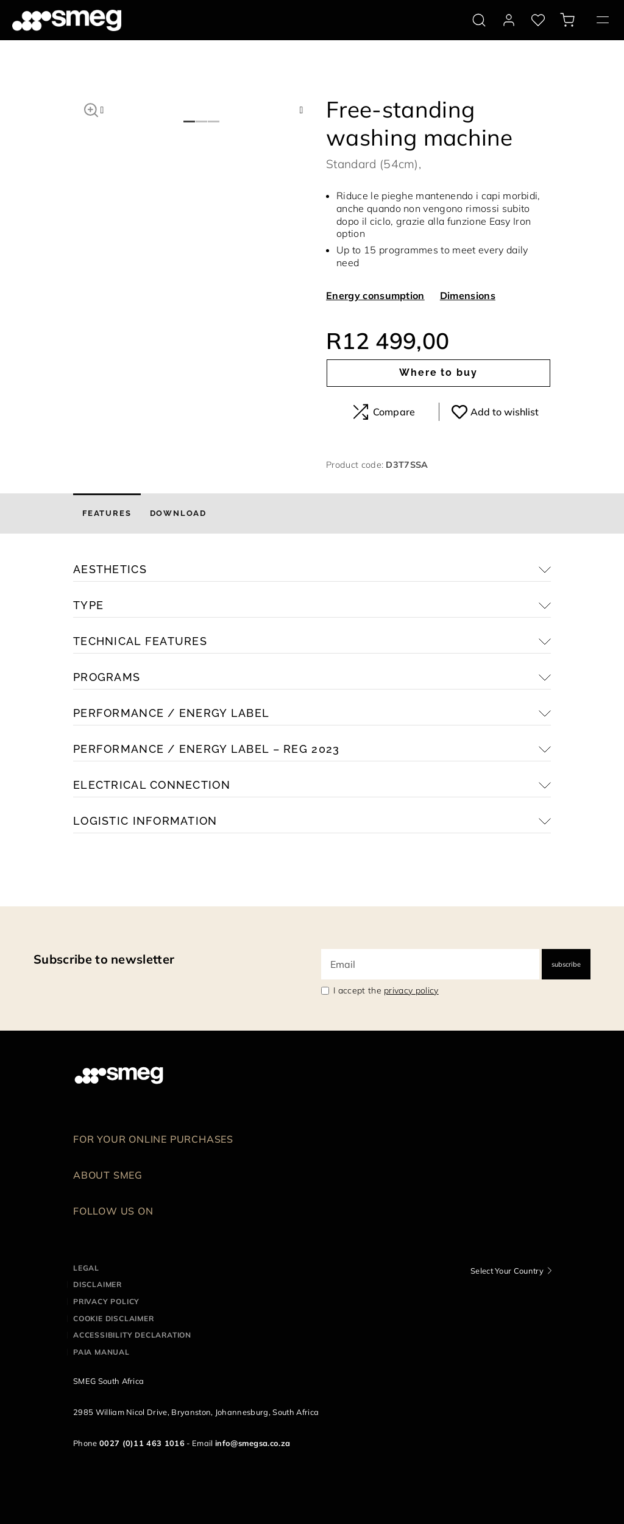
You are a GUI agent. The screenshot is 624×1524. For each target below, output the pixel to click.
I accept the (386, 990)
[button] (91, 108)
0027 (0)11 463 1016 (142, 1443)
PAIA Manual (101, 1351)
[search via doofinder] (479, 20)
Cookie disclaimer (113, 1318)
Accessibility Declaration (132, 1334)
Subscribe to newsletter (104, 959)
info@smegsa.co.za (252, 1443)
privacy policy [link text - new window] (411, 990)
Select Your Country (507, 1270)
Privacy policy (106, 1301)
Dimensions (467, 295)
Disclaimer (97, 1284)
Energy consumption (375, 295)
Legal (86, 1267)
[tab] (107, 513)
